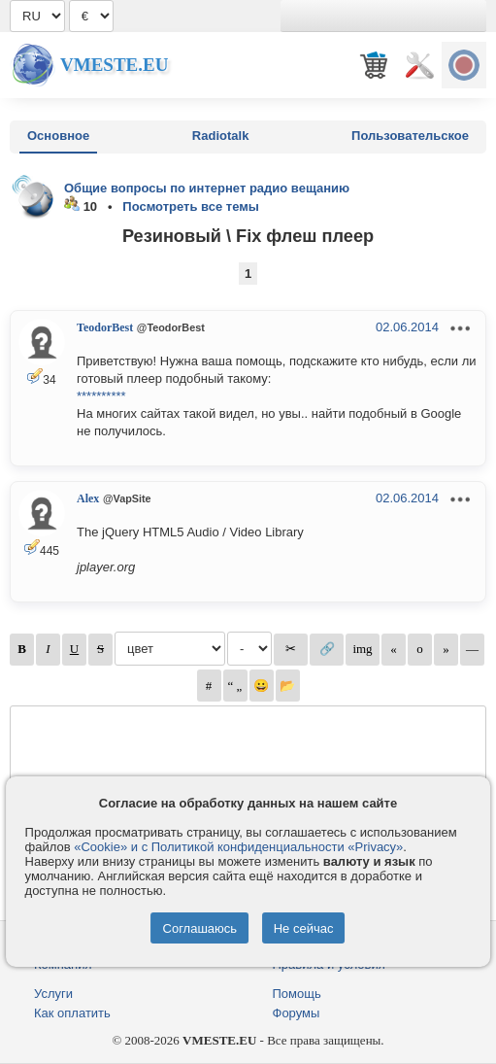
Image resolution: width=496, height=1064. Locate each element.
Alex (88, 498)
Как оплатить (72, 1013)
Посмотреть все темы (190, 206)
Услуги (53, 993)
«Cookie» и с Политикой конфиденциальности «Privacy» (238, 847)
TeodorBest (105, 327)
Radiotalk (220, 135)
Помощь (297, 993)
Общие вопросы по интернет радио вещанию (206, 188)
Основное (58, 135)
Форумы (296, 1013)
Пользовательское (410, 135)
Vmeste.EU (114, 64)
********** (101, 396)
